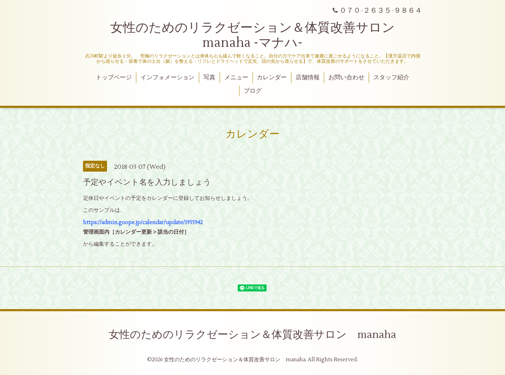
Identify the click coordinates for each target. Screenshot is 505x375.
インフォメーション (168, 77)
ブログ (253, 91)
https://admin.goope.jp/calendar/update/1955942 (143, 222)
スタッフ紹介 (391, 77)
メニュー (236, 77)
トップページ (114, 77)
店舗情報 (308, 77)
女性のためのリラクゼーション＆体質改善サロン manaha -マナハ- (259, 35)
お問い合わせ (346, 77)
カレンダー (272, 77)
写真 (209, 77)
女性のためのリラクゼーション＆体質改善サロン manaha (252, 335)
